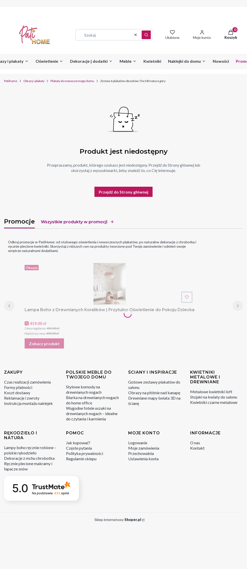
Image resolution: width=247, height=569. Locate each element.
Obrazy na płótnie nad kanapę (154, 392)
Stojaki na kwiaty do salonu (213, 396)
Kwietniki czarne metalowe (213, 402)
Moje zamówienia (143, 448)
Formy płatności (18, 387)
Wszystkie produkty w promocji (77, 221)
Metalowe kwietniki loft (211, 391)
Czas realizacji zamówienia (27, 382)
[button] (146, 34)
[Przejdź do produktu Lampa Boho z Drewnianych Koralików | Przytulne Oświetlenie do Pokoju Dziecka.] (109, 284)
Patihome (10, 81)
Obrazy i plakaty (33, 81)
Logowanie (137, 442)
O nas (195, 442)
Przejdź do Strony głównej (123, 191)
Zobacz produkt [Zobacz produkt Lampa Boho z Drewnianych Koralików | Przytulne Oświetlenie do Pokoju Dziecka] (44, 343)
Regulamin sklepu (81, 458)
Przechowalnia (141, 453)
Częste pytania (79, 448)
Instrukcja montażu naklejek (28, 403)
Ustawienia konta (143, 458)
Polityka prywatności (84, 453)
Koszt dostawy (17, 392)
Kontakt (197, 448)
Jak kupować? (78, 442)
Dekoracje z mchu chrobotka (29, 458)
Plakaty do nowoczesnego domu (72, 81)
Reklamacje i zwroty (21, 398)
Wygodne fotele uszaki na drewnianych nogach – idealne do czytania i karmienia (92, 413)
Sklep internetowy (117, 519)
